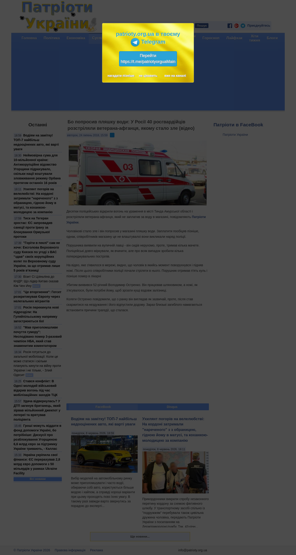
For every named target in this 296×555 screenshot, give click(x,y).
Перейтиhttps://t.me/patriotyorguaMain (148, 58)
